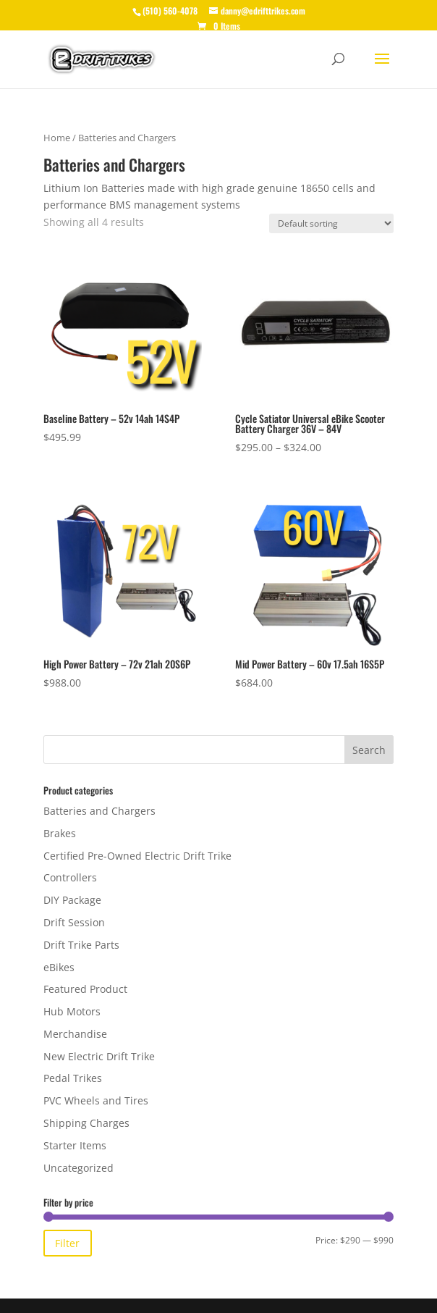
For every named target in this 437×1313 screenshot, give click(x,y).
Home (56, 137)
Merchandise (75, 1034)
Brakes (59, 833)
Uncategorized (78, 1168)
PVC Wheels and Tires (95, 1100)
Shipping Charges (86, 1123)
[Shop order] (331, 223)
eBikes (59, 967)
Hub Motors (72, 1011)
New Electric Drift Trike (99, 1056)
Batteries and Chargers (99, 811)
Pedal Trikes (72, 1078)
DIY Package (72, 900)
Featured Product (85, 989)
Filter (67, 1243)
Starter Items (74, 1145)
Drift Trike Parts (81, 945)
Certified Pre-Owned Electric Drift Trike (137, 856)
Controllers (70, 877)
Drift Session (74, 922)
